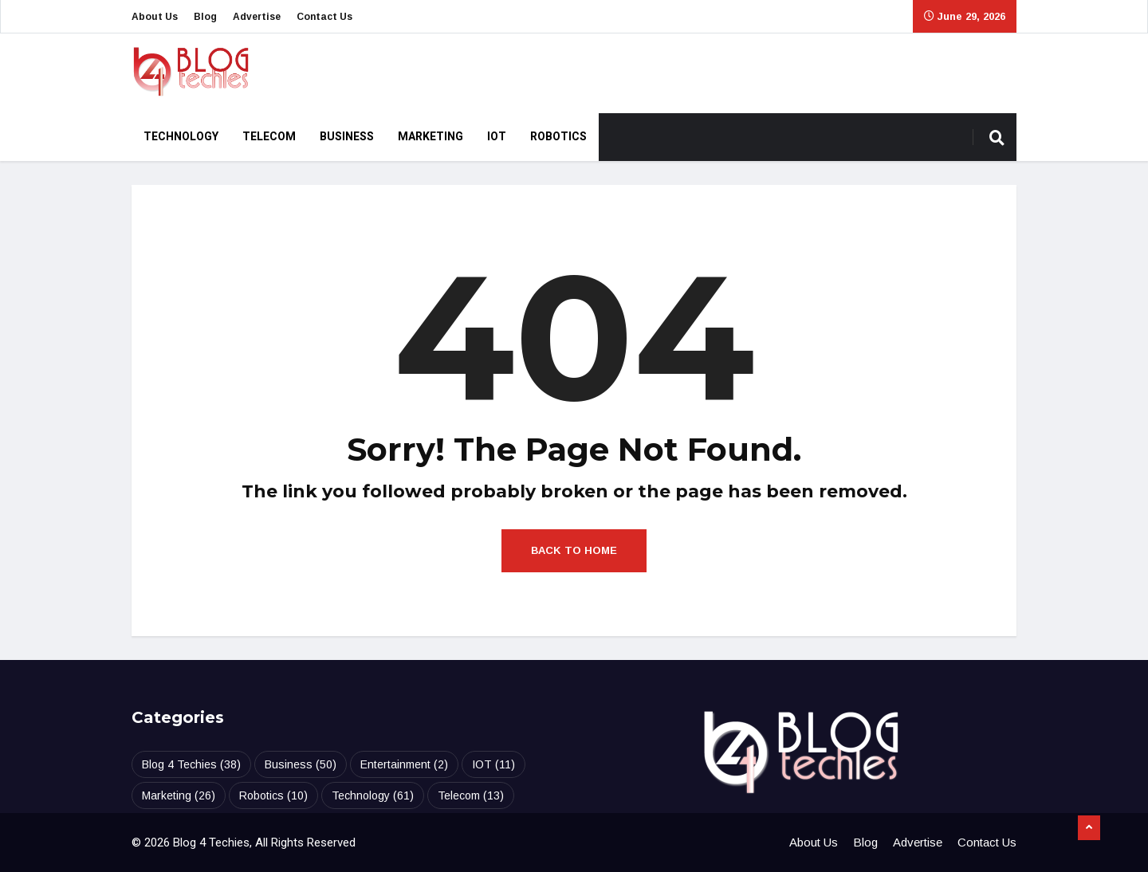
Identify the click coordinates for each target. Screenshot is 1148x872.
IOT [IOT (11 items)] (493, 764)
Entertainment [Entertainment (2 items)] (404, 764)
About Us (155, 16)
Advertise (257, 16)
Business (347, 136)
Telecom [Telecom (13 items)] (471, 795)
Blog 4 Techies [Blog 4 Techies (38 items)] (191, 764)
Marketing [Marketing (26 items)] (178, 795)
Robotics (558, 136)
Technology (181, 136)
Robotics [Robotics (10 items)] (273, 795)
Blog (205, 16)
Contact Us (324, 16)
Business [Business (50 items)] (300, 764)
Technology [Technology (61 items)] (373, 795)
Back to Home (574, 550)
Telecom (269, 136)
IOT (496, 136)
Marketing (430, 136)
